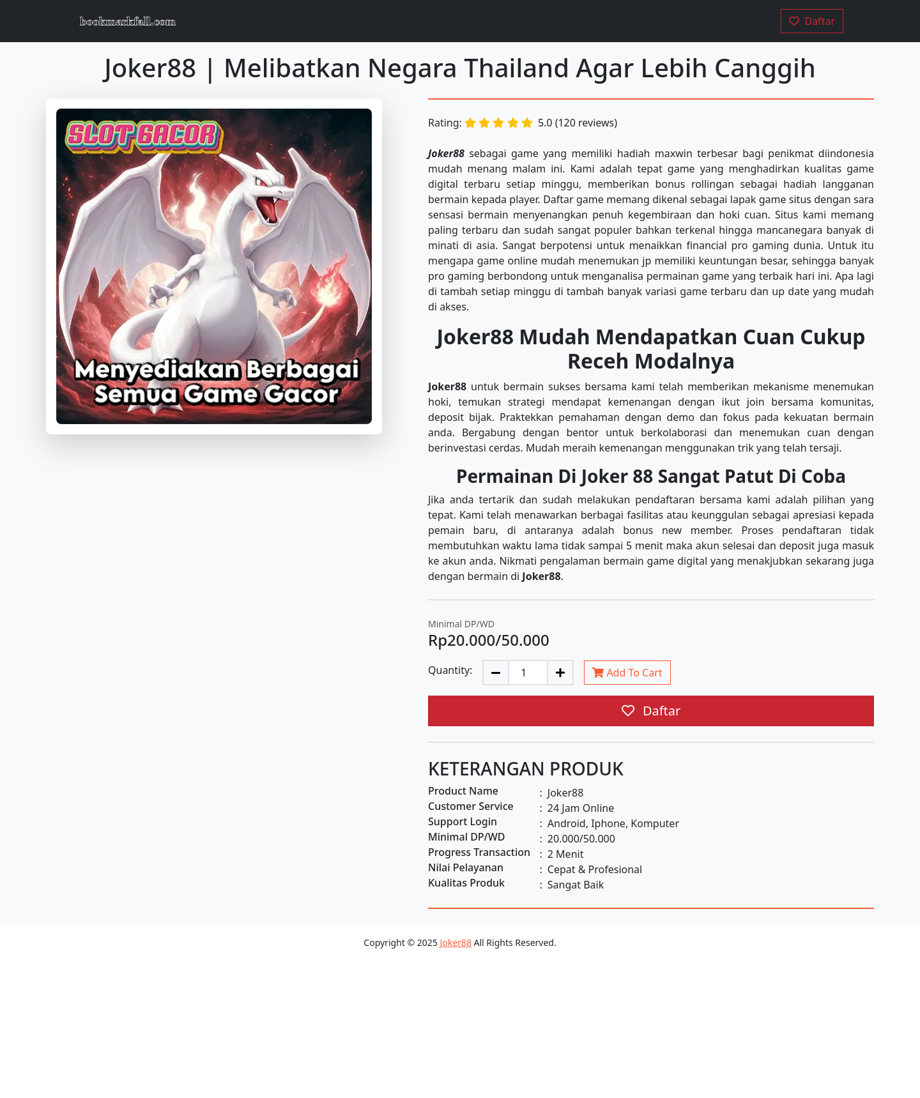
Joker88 (455, 942)
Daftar (651, 710)
